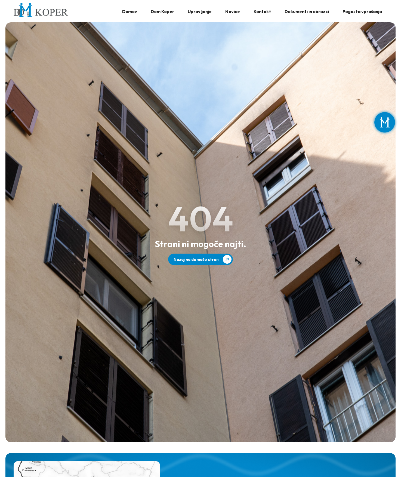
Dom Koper (162, 11)
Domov (129, 11)
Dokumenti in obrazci (307, 11)
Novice (232, 11)
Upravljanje (200, 11)
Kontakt (262, 11)
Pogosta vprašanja (362, 11)
